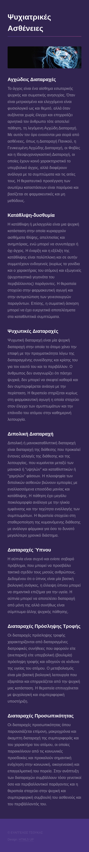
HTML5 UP (26, 839)
